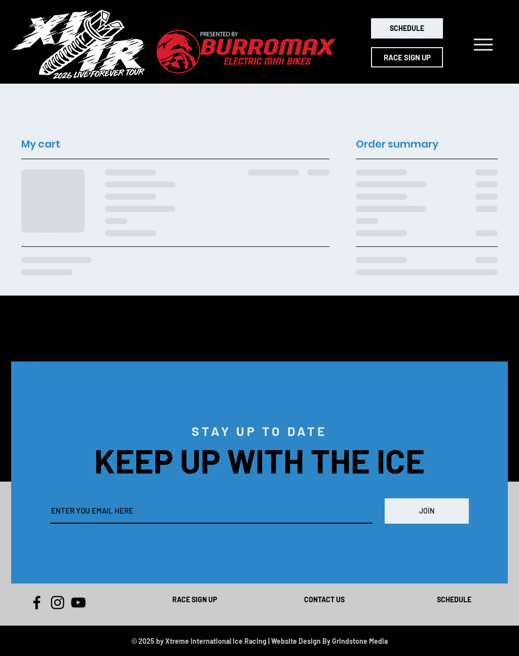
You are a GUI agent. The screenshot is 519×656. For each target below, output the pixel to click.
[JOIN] (427, 511)
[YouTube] (78, 602)
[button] (483, 45)
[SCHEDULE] (407, 28)
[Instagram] (57, 602)
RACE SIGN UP (194, 599)
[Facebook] (37, 602)
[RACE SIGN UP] (407, 57)
